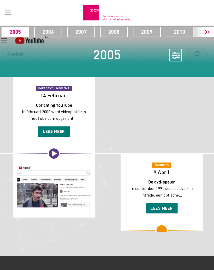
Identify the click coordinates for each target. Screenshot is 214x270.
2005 (27, 31)
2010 (191, 31)
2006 (59, 31)
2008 (125, 31)
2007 (92, 31)
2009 (158, 31)
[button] (8, 13)
